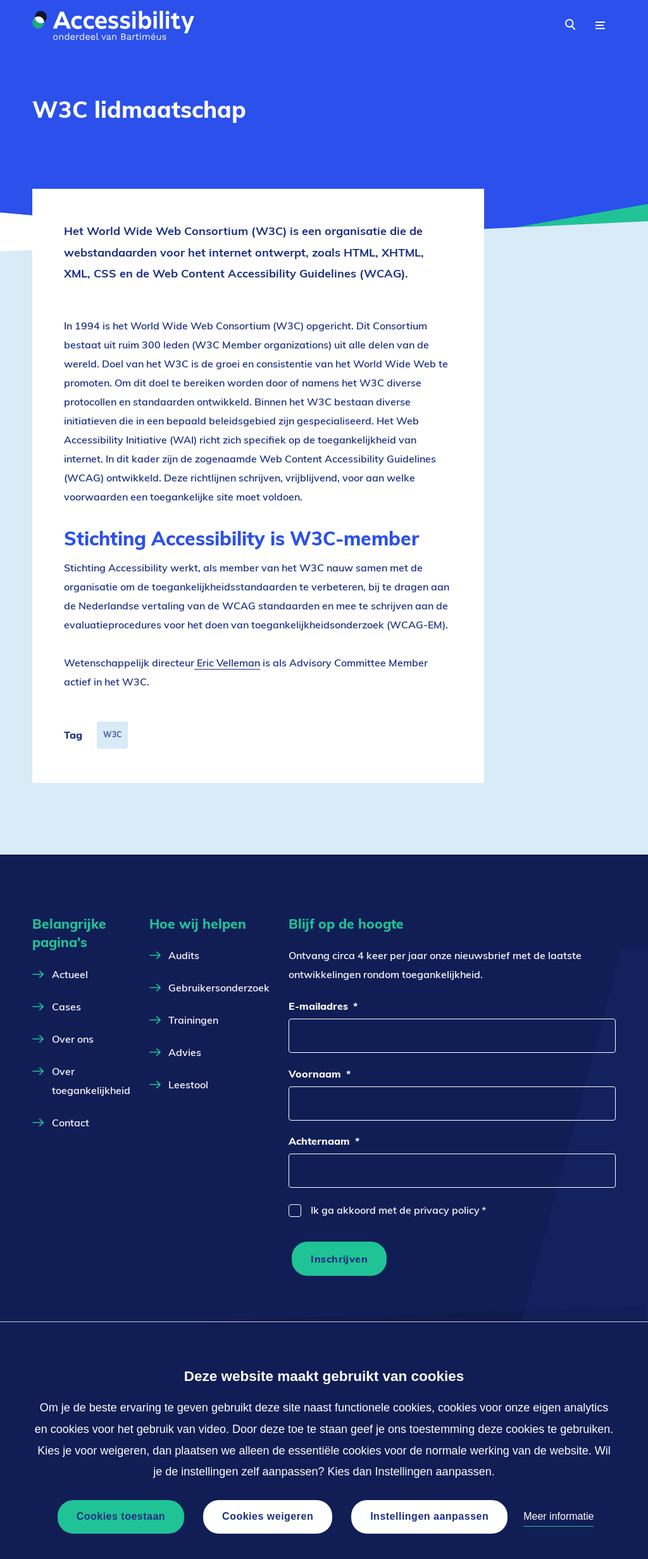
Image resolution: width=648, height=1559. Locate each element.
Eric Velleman (227, 662)
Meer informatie (558, 1516)
